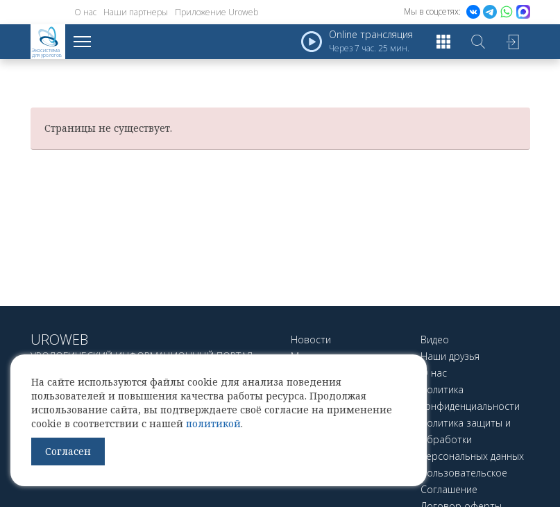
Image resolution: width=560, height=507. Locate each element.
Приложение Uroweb (216, 12)
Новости (311, 339)
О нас (85, 12)
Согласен (68, 451)
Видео (435, 339)
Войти (512, 41)
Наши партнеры (135, 12)
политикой (213, 423)
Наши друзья (450, 356)
